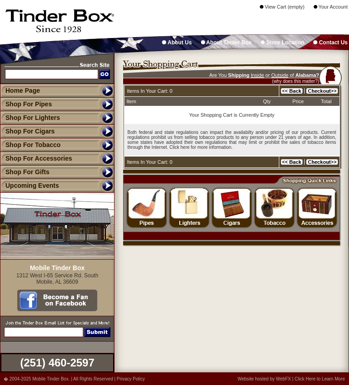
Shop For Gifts (24, 172)
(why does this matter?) (295, 81)
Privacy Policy (131, 378)
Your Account (331, 7)
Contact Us (330, 42)
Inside (257, 75)
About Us (176, 42)
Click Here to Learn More (320, 378)
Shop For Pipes (26, 104)
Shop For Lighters (30, 117)
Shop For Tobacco (30, 144)
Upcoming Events (29, 185)
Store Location (282, 42)
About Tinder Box (226, 42)
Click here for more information (200, 147)
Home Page (22, 90)
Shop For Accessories (36, 158)
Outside (279, 75)
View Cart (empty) (282, 7)
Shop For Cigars (27, 131)
